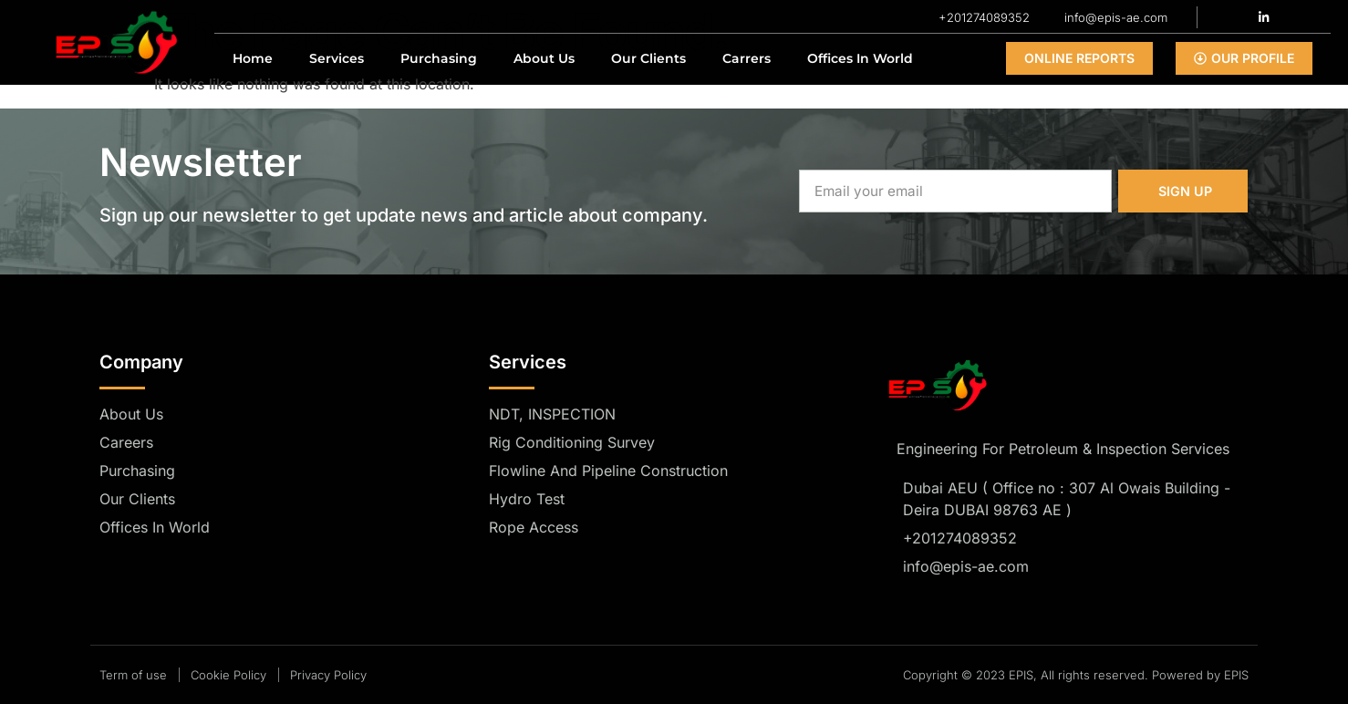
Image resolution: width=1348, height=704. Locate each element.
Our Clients (648, 58)
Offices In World (860, 58)
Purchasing (438, 58)
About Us (544, 58)
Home (253, 58)
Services (336, 58)
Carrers (746, 58)
